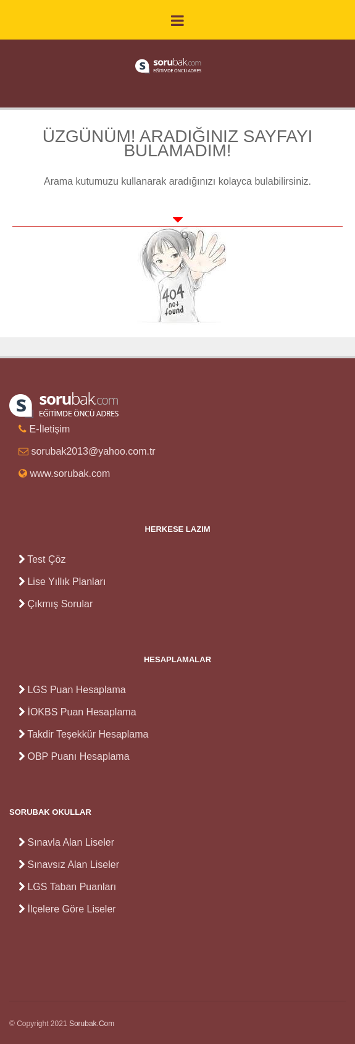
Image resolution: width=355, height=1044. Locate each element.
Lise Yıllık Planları (66, 581)
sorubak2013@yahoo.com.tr (93, 451)
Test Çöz (46, 559)
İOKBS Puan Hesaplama (81, 712)
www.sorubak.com (70, 473)
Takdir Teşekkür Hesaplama (87, 734)
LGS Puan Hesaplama (76, 689)
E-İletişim (49, 429)
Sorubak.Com (91, 1023)
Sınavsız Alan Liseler (73, 864)
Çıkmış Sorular (60, 604)
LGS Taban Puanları (71, 887)
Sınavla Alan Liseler (70, 842)
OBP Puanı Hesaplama (78, 756)
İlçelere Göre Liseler (71, 909)
